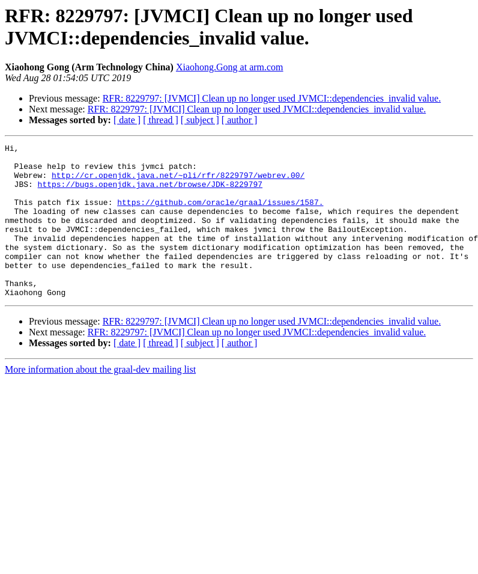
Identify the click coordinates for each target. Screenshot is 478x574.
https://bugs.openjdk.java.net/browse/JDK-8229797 (150, 193)
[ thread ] (160, 120)
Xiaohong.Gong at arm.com (229, 67)
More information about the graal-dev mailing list (100, 400)
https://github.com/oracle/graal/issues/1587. (220, 214)
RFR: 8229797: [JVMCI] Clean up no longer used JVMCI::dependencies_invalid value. (272, 98)
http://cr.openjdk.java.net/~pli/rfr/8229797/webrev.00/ (178, 182)
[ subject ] (200, 120)
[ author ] (240, 120)
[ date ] (127, 120)
